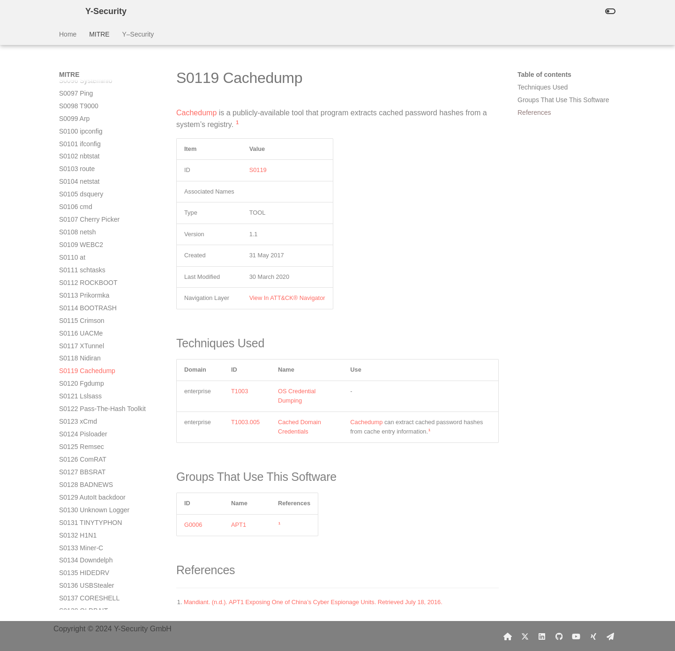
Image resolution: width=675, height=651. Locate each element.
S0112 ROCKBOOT (88, 114)
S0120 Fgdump (81, 215)
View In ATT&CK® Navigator (287, 297)
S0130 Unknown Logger (94, 341)
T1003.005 (245, 422)
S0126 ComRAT (82, 291)
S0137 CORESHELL (89, 430)
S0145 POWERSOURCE (96, 531)
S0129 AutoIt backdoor (92, 329)
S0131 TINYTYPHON (90, 354)
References (534, 112)
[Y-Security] (64, 11)
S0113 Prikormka (84, 127)
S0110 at (72, 89)
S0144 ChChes (81, 518)
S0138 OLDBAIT (83, 442)
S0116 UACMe (81, 165)
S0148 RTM (76, 569)
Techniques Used (543, 87)
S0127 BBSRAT (82, 303)
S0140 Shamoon (83, 467)
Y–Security (138, 34)
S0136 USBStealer (86, 417)
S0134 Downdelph (85, 392)
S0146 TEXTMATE (86, 543)
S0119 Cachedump (87, 202)
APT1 (238, 524)
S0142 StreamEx (84, 493)
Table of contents (544, 74)
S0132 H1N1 (78, 367)
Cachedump (196, 113)
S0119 (258, 169)
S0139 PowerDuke (86, 455)
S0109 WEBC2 (81, 76)
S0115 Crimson (82, 152)
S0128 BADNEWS (86, 316)
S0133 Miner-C (81, 379)
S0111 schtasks (82, 101)
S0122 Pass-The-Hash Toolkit (102, 240)
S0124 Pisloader (83, 265)
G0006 (193, 524)
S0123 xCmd (78, 253)
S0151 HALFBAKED (89, 606)
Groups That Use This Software (563, 100)
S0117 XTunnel (81, 177)
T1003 (239, 391)
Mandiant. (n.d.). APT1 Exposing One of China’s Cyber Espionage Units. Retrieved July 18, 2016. (313, 602)
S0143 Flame (78, 505)
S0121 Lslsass (80, 228)
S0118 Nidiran (80, 190)
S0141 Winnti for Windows (97, 480)
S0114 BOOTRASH (88, 139)
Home (67, 34)
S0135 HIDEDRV (84, 404)
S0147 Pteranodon (86, 556)
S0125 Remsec (81, 278)
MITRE (99, 34)
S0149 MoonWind (85, 581)
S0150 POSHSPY (85, 594)
